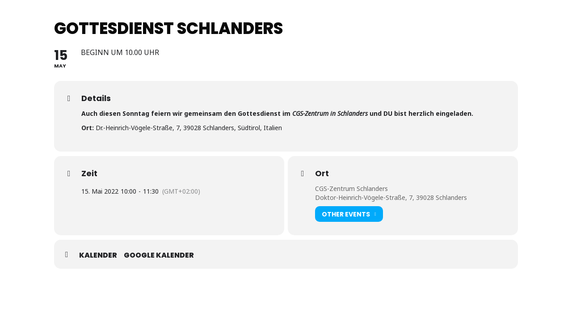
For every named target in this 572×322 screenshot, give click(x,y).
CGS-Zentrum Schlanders (351, 188)
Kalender (98, 255)
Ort (322, 173)
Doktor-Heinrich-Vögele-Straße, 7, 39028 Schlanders (391, 197)
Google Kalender (159, 255)
